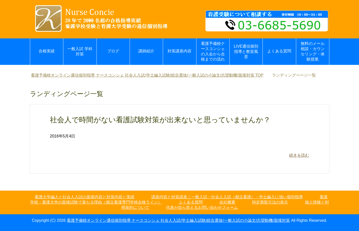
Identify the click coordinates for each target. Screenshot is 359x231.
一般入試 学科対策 (79, 51)
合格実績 (47, 51)
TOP (147, 75)
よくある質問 (279, 51)
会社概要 (227, 202)
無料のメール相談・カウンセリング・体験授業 (313, 51)
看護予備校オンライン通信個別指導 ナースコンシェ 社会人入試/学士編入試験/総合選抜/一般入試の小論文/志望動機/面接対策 (178, 220)
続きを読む (299, 155)
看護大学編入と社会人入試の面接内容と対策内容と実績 (84, 197)
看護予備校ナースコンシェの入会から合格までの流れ (213, 51)
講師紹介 (146, 51)
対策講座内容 (179, 51)
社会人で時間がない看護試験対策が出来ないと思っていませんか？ (160, 120)
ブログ (113, 51)
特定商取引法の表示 (270, 202)
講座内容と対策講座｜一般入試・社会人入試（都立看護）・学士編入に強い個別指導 (227, 197)
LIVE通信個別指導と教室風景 (246, 51)
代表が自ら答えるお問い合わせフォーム (202, 207)
